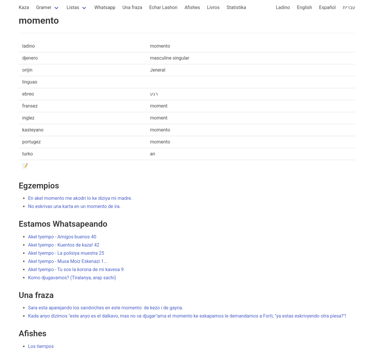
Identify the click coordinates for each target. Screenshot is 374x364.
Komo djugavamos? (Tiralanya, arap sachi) (72, 277)
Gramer (43, 7)
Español (327, 7)
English (304, 7)
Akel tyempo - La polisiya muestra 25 (66, 253)
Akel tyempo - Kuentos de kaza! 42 (63, 245)
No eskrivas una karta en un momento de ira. (74, 206)
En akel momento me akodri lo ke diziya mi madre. (80, 198)
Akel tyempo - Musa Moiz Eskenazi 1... (68, 261)
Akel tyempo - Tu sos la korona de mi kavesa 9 (76, 269)
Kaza (24, 7)
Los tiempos (41, 346)
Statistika (236, 7)
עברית (349, 7)
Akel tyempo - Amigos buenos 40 (62, 237)
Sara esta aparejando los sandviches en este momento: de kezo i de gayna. (105, 308)
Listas (73, 7)
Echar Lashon (163, 7)
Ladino (283, 7)
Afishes (192, 7)
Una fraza (132, 7)
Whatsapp (104, 7)
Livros (213, 7)
